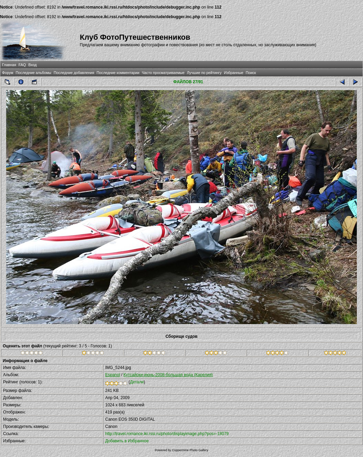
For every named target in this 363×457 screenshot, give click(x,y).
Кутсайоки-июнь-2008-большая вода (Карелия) (168, 374)
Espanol (112, 374)
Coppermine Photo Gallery (190, 450)
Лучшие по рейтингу (204, 73)
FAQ (22, 65)
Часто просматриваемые (163, 73)
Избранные (233, 73)
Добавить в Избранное (127, 441)
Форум (7, 73)
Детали (137, 382)
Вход (32, 65)
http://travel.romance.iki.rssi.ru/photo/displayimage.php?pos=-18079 (167, 433)
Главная (9, 65)
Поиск (251, 73)
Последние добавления (74, 73)
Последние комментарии (118, 73)
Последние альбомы (33, 73)
